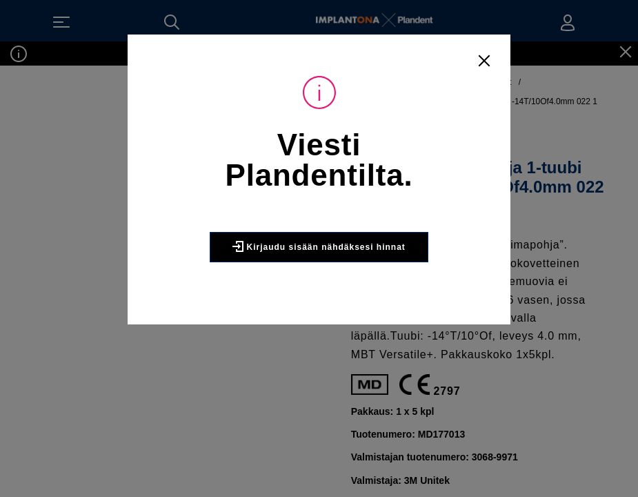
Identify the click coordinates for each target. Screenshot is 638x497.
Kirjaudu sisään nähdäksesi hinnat (319, 246)
